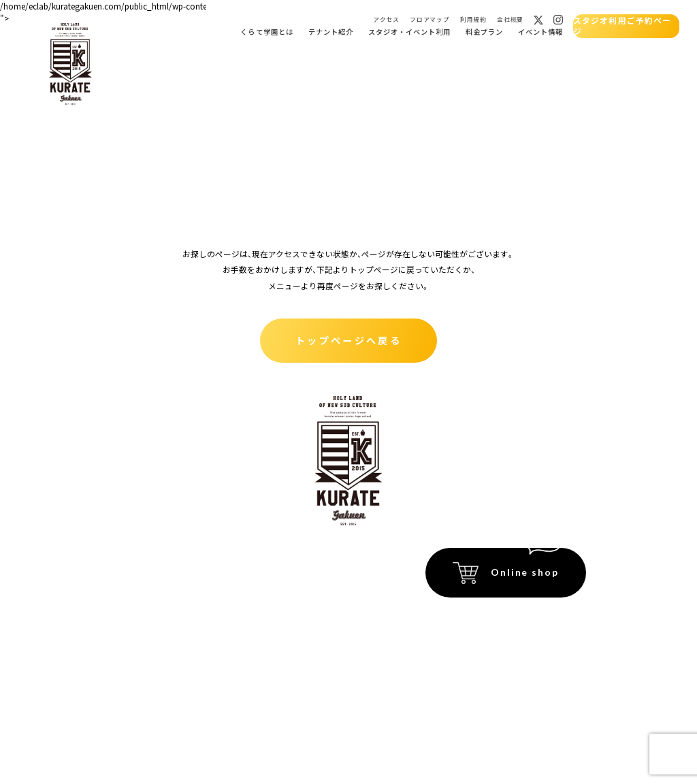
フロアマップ (428, 20)
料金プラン (483, 32)
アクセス (385, 20)
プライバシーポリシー (548, 639)
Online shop (525, 572)
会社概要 (509, 20)
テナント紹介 (329, 32)
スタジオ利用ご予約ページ (625, 25)
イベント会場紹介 (244, 559)
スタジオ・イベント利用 (408, 32)
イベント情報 (539, 32)
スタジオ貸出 (138, 628)
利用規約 (472, 20)
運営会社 (571, 658)
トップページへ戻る (348, 339)
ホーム (124, 559)
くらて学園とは (266, 32)
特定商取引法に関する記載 (540, 619)
